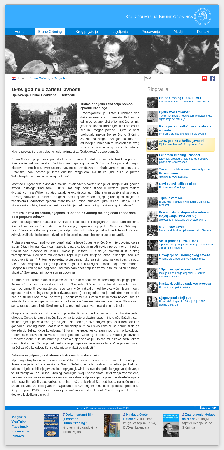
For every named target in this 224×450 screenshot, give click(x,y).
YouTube (18, 422)
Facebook (212, 78)
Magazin (18, 417)
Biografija (60, 78)
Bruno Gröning (39, 78)
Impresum (20, 431)
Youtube (204, 78)
